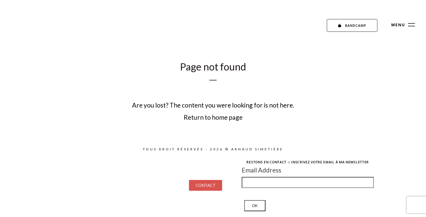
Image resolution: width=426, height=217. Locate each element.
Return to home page (213, 117)
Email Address (261, 170)
